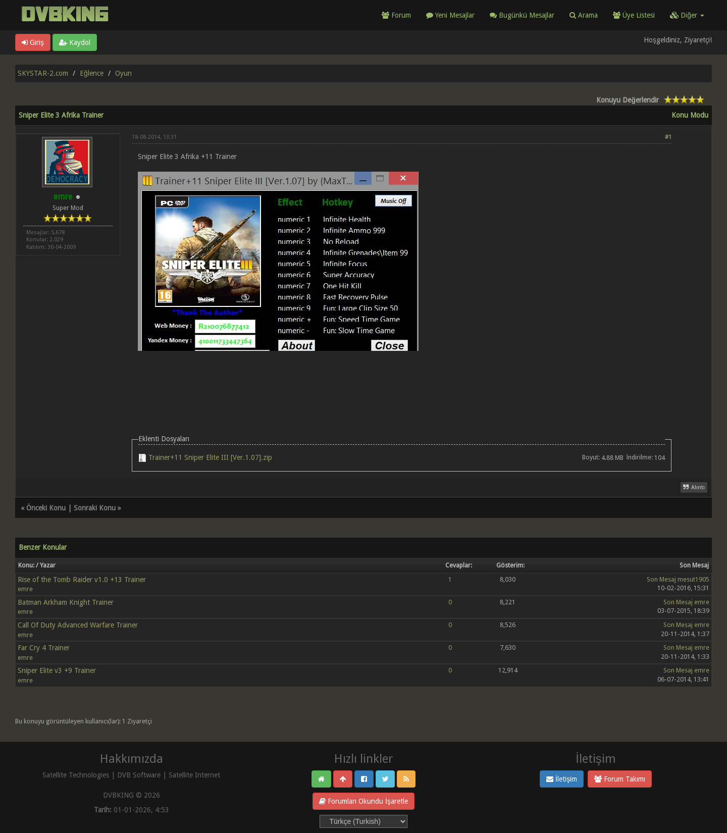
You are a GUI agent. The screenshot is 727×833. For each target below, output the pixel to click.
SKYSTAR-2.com (43, 73)
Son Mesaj (661, 579)
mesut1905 (693, 579)
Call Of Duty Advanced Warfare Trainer (78, 625)
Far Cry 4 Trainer (44, 648)
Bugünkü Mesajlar (522, 15)
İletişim (561, 779)
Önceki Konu (46, 508)
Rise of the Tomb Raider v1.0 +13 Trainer (82, 580)
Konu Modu (689, 115)
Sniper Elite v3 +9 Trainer (57, 670)
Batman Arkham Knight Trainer (66, 602)
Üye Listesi (634, 15)
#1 (668, 137)
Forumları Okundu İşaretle (363, 801)
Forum (396, 15)
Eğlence (91, 73)
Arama (583, 15)
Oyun (123, 73)
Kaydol (74, 42)
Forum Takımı (619, 779)
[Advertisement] (401, 379)
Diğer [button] (687, 15)
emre (25, 589)
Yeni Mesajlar (450, 15)
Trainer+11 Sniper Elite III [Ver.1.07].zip (210, 457)
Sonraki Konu (95, 508)
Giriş (33, 42)
